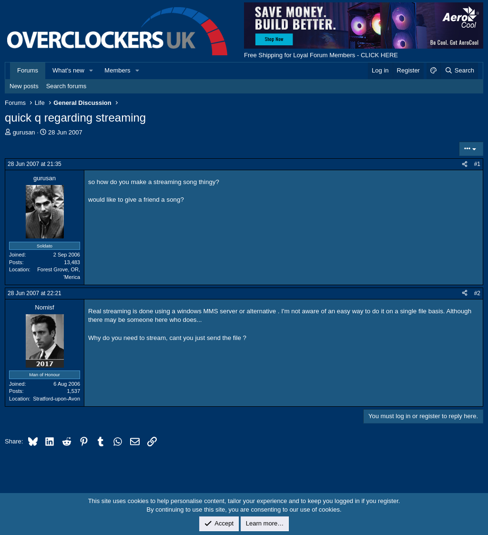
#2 (477, 293)
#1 (477, 164)
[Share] (464, 164)
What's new (68, 70)
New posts (24, 86)
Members (117, 70)
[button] (91, 70)
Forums (27, 70)
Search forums (66, 86)
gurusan (24, 132)
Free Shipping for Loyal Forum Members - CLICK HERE (321, 55)
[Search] (459, 70)
